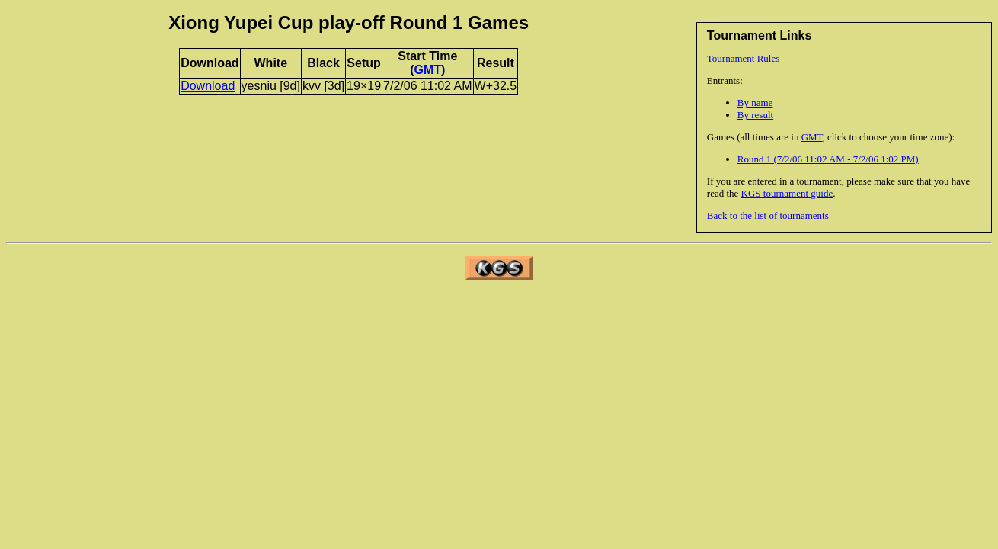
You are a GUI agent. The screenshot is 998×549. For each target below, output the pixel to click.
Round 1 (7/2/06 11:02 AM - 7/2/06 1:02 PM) (828, 159)
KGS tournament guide (787, 193)
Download (208, 85)
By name (755, 102)
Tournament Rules (743, 58)
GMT (812, 137)
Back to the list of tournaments (768, 215)
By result (755, 114)
